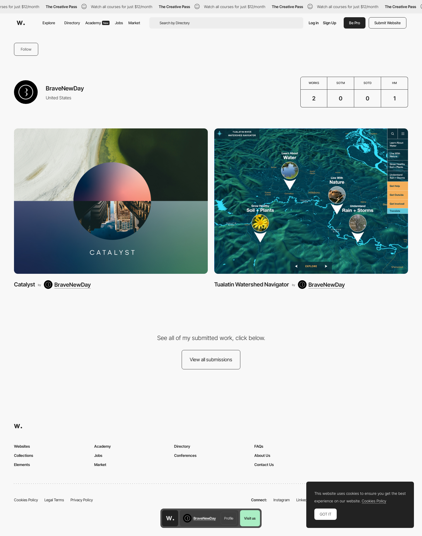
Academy (97, 22)
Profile (228, 518)
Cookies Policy (26, 500)
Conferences (185, 455)
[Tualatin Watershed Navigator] (311, 201)
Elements (22, 464)
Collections (23, 455)
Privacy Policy (82, 500)
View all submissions (211, 359)
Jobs (119, 22)
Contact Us (264, 464)
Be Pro (354, 22)
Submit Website (387, 22)
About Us (262, 455)
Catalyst (24, 284)
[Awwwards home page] (170, 518)
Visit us (250, 518)
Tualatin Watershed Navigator (251, 284)
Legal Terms (54, 500)
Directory (72, 22)
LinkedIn (303, 500)
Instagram (281, 500)
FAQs (258, 446)
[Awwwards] (21, 23)
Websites (22, 446)
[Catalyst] (111, 201)
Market (134, 22)
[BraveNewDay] (67, 284)
